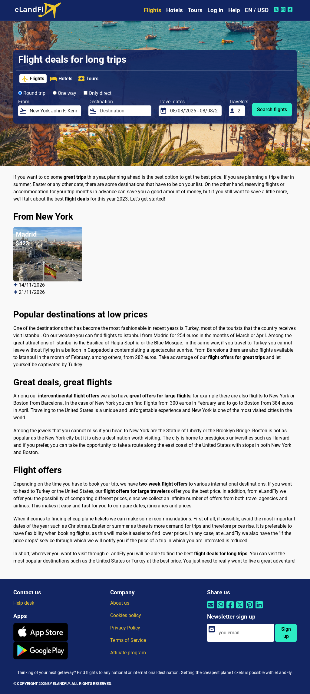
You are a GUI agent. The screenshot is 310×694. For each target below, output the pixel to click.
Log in (215, 10)
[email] (244, 633)
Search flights (272, 109)
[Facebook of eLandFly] (290, 9)
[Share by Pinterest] (249, 609)
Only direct (97, 93)
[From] (53, 110)
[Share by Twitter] (239, 609)
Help (234, 10)
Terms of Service (128, 640)
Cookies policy (125, 615)
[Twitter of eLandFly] (276, 9)
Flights (152, 10)
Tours (195, 10)
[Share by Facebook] (230, 609)
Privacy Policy (125, 628)
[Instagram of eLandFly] (283, 9)
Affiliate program (128, 653)
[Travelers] (239, 110)
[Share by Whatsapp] (220, 609)
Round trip (31, 93)
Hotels (174, 10)
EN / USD (257, 10)
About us (119, 603)
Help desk (23, 603)
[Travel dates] (194, 110)
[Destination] (123, 110)
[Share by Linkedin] (259, 609)
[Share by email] (210, 609)
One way (64, 93)
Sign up (286, 632)
